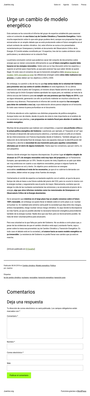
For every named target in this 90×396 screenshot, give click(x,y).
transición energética (45, 277)
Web (9, 363)
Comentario (12, 316)
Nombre (11, 342)
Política (53, 265)
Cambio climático (28, 265)
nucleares (25, 277)
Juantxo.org (9, 4)
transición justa (59, 277)
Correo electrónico (15, 352)
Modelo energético (43, 265)
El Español (30, 249)
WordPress (81, 391)
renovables (34, 277)
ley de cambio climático (12, 277)
